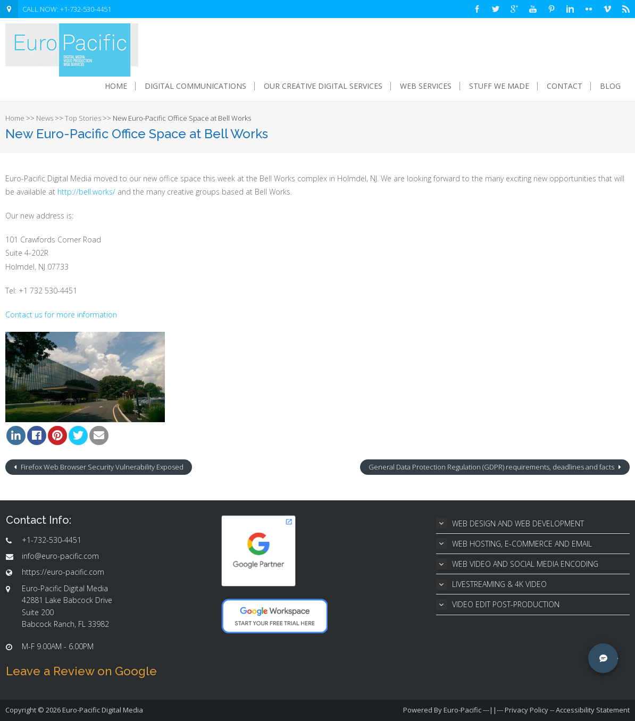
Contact (564, 86)
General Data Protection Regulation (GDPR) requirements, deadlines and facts (492, 467)
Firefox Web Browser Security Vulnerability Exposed (101, 467)
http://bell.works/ (86, 192)
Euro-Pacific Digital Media (102, 710)
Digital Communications (195, 86)
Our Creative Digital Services (323, 86)
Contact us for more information (61, 314)
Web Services (426, 86)
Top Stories (83, 118)
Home (116, 86)
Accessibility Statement (593, 710)
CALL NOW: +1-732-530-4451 (66, 9)
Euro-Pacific (462, 710)
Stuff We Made (499, 86)
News (44, 118)
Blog (610, 86)
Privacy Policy (526, 710)
